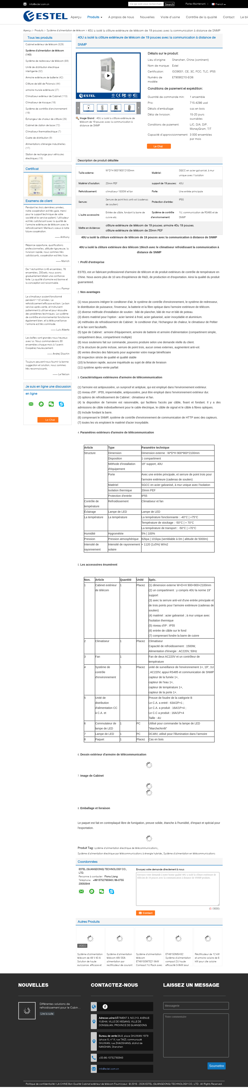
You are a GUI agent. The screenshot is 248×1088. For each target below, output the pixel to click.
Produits (93, 17)
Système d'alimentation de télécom (66, 30)
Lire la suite (47, 1013)
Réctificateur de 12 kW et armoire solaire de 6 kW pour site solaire (207, 958)
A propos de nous (121, 17)
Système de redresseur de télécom (45, 60)
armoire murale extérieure (40, 89)
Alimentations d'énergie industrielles (45, 143)
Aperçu (76, 17)
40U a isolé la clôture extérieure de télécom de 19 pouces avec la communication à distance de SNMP (107, 122)
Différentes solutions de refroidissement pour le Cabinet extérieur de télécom (60, 1006)
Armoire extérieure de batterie (42, 77)
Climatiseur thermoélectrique (41, 131)
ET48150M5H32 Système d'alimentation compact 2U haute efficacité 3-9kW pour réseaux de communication (178, 963)
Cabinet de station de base (40, 125)
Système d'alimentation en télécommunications (189, 853)
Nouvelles (147, 17)
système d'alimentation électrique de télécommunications (125, 847)
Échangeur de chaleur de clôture (44, 118)
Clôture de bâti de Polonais (40, 83)
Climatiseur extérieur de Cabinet (43, 96)
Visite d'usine (170, 17)
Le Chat (161, 146)
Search (169, 4)
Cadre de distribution (37, 137)
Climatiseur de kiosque (38, 102)
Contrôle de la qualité (201, 17)
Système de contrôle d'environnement (46, 108)
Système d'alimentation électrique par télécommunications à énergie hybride (120, 853)
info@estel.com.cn (39, 4)
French (221, 4)
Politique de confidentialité (40, 1083)
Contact (228, 17)
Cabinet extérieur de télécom (41, 44)
